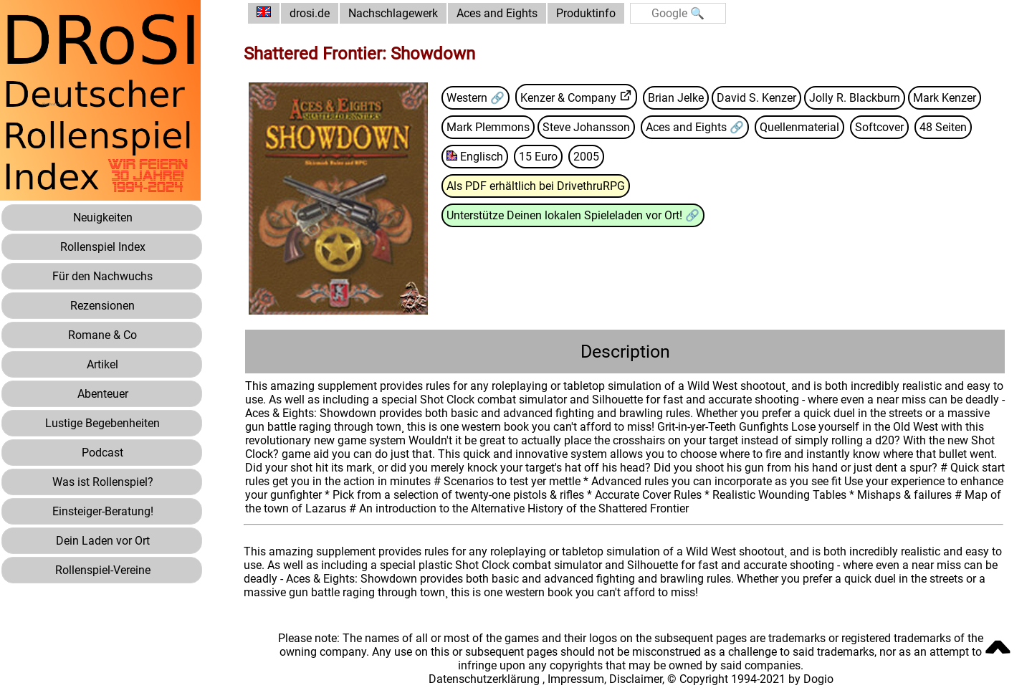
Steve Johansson (586, 127)
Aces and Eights (497, 13)
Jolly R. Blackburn (854, 98)
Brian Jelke (676, 98)
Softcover (879, 127)
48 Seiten (943, 127)
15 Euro (538, 156)
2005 (586, 156)
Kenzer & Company (568, 98)
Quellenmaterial (799, 127)
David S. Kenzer (756, 98)
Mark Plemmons (488, 127)
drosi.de (310, 13)
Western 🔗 (475, 98)
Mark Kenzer (944, 98)
